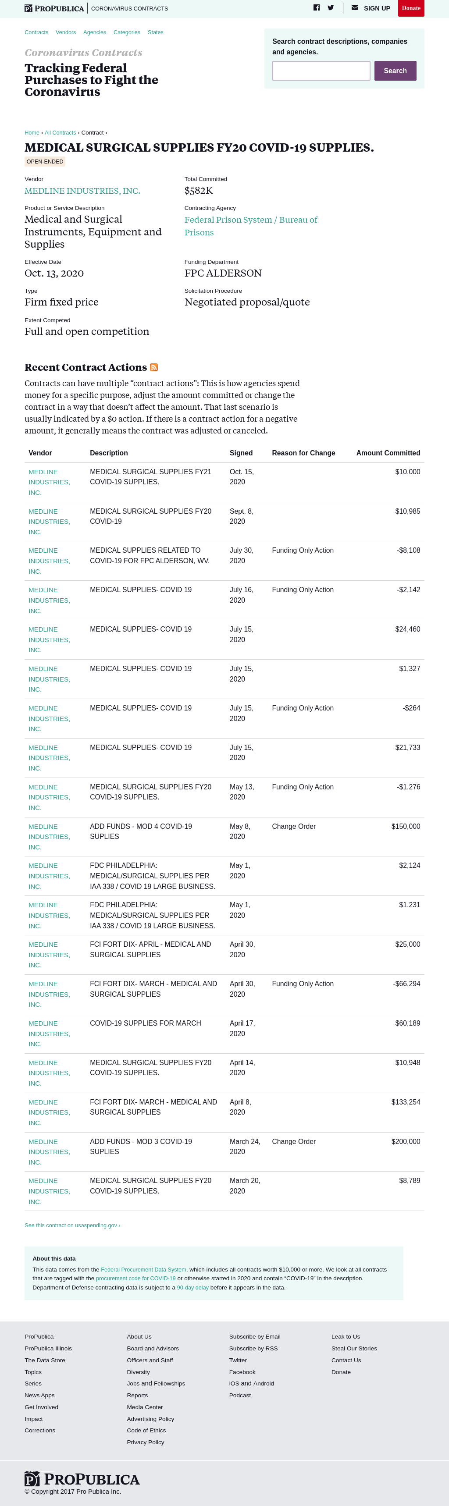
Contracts (37, 33)
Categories (134, 33)
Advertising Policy (152, 1420)
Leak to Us (346, 1338)
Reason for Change (307, 454)
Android (265, 1385)
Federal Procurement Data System (146, 1271)
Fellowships (171, 1385)
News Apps (41, 1396)
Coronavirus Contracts (134, 8)
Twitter (238, 1361)
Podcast (241, 1396)
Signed (244, 454)
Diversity (139, 1373)
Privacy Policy (147, 1443)
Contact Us (347, 1361)
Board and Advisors (154, 1349)
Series (34, 1385)
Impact (34, 1420)
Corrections (41, 1431)
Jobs (133, 1385)
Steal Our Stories (355, 1349)
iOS (234, 1385)
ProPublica (40, 1338)
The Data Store (46, 1361)
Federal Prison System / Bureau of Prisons (240, 226)
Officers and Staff (151, 1361)
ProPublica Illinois (50, 1349)
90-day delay (194, 1289)
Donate (410, 8)
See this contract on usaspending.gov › (76, 1227)
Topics (34, 1373)
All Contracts (62, 134)
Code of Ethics (147, 1431)
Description (115, 454)
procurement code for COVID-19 (138, 1280)
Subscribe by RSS (255, 1349)
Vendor (43, 454)
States (164, 33)
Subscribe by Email (256, 1338)
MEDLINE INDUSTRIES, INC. (94, 191)
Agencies (100, 33)
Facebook (243, 1373)
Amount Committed (385, 454)
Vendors (69, 33)
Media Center (146, 1408)
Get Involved (43, 1408)
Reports (138, 1396)
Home (32, 134)
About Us (140, 1338)
